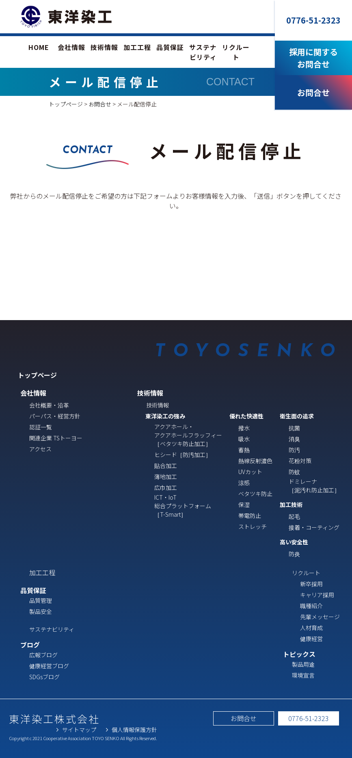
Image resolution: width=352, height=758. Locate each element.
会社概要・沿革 (49, 405)
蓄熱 (244, 450)
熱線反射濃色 (255, 461)
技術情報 (104, 47)
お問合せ (100, 104)
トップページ (66, 104)
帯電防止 (249, 515)
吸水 (244, 439)
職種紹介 (311, 606)
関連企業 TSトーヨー (55, 438)
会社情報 (71, 47)
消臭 (294, 439)
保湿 (244, 504)
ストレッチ (252, 526)
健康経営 (311, 639)
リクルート (236, 52)
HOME (38, 47)
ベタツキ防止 (255, 493)
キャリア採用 (317, 595)
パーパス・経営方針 (54, 416)
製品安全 (40, 611)
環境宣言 (303, 675)
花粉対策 (300, 461)
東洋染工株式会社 (54, 718)
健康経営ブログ (49, 666)
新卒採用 (311, 584)
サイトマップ (79, 730)
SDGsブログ (44, 677)
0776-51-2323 (308, 718)
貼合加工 (165, 465)
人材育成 (311, 628)
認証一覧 (40, 427)
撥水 (244, 428)
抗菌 (294, 428)
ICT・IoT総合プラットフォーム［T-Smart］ (182, 505)
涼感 (244, 483)
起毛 (294, 516)
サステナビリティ (203, 52)
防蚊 (294, 472)
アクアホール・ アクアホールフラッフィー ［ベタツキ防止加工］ (188, 435)
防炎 (294, 554)
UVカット (250, 472)
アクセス (40, 449)
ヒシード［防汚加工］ (182, 454)
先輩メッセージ (320, 617)
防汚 (294, 450)
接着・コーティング (314, 527)
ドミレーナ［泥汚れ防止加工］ (314, 485)
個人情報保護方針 (134, 730)
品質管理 (40, 600)
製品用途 (303, 664)
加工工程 (137, 47)
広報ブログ (43, 655)
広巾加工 (165, 487)
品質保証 (170, 47)
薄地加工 (165, 476)
